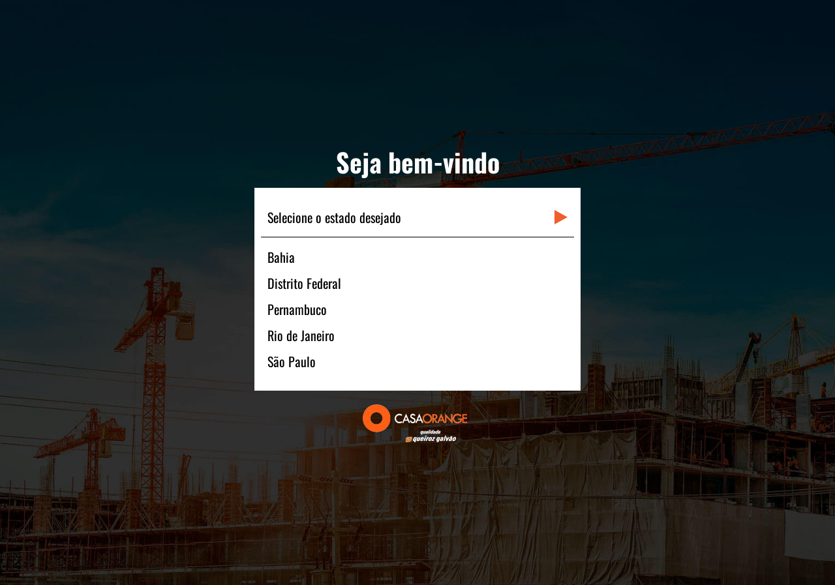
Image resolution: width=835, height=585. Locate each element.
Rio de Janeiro (301, 335)
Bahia (281, 257)
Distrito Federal (304, 283)
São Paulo (291, 361)
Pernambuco (297, 309)
